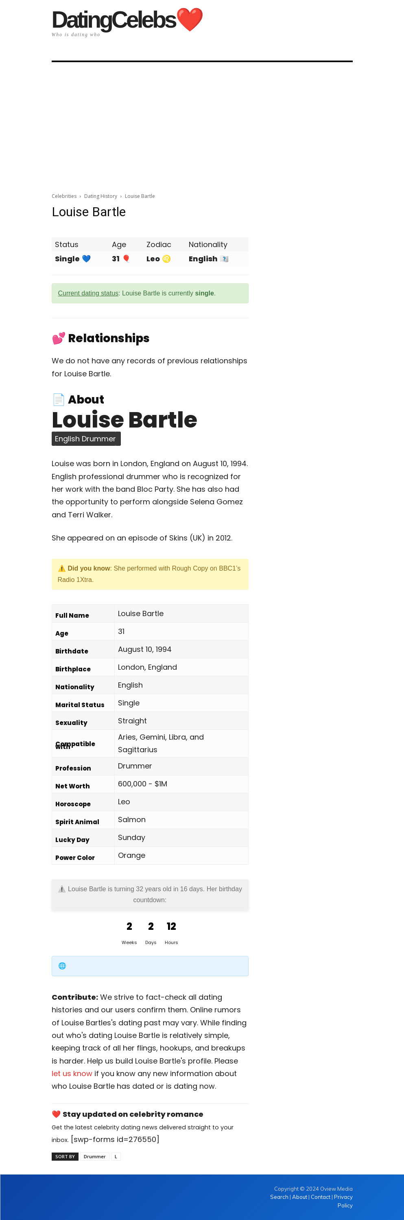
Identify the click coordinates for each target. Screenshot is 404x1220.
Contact (320, 1197)
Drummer (95, 1156)
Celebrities (64, 196)
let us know (72, 1073)
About (299, 1197)
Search (280, 1197)
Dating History (100, 196)
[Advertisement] (202, 125)
